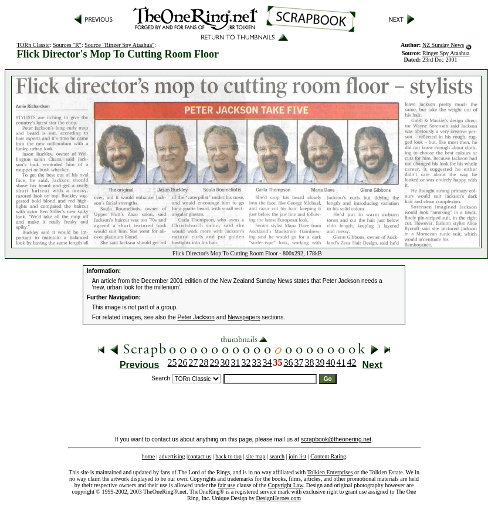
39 (320, 362)
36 (288, 362)
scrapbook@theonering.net (336, 439)
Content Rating (328, 456)
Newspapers (244, 317)
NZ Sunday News (443, 45)
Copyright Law (285, 485)
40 (331, 362)
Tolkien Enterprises (330, 472)
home (148, 456)
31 (235, 362)
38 (309, 362)
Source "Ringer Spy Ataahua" (119, 45)
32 (246, 362)
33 (257, 362)
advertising (172, 456)
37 (299, 362)
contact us (199, 456)
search (276, 456)
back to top (228, 456)
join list (297, 456)
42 (352, 362)
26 (183, 362)
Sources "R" (67, 45)
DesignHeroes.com (278, 498)
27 (193, 362)
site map (256, 456)
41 (341, 362)
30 (225, 362)
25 (172, 362)
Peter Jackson (196, 317)
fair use (226, 485)
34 (267, 362)
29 (214, 362)
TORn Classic (32, 45)
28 (204, 362)
